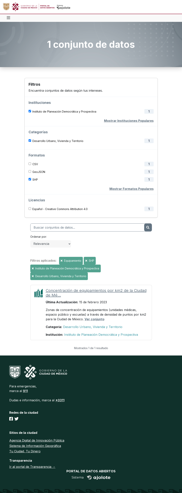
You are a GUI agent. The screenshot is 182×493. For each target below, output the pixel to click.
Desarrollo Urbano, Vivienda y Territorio (57, 141)
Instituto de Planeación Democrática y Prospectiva (64, 111)
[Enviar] (148, 227)
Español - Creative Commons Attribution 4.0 (60, 209)
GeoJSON (38, 171)
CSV (35, 164)
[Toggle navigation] (8, 18)
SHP (35, 179)
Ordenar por (38, 236)
